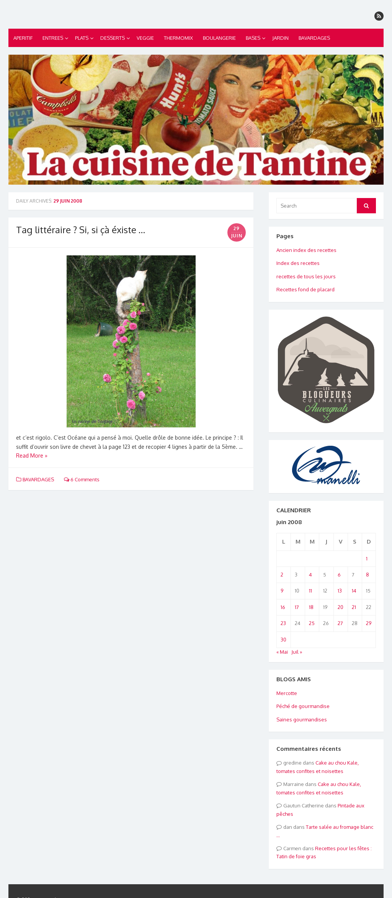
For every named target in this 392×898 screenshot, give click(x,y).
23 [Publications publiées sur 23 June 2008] (283, 623)
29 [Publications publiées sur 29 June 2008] (368, 623)
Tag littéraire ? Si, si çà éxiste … (80, 229)
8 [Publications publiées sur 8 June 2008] (367, 575)
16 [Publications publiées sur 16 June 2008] (283, 607)
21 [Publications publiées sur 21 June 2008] (354, 607)
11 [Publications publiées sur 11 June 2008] (310, 591)
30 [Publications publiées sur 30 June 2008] (283, 640)
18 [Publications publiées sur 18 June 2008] (311, 607)
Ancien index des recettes (306, 250)
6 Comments (82, 479)
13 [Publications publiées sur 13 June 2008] (340, 591)
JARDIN (280, 38)
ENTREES (52, 38)
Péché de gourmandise (303, 706)
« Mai (282, 652)
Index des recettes (298, 263)
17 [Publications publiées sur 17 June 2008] (297, 607)
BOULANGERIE (219, 38)
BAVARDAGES (314, 38)
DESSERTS (112, 38)
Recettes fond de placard (305, 289)
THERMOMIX (178, 38)
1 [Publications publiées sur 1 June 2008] (367, 558)
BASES (253, 38)
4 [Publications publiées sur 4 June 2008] (310, 575)
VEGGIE (145, 38)
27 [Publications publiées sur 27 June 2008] (340, 623)
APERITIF (23, 38)
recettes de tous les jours (306, 276)
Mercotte (286, 693)
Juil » (296, 652)
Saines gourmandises (301, 719)
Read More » (31, 455)
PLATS (81, 38)
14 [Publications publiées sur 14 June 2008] (354, 591)
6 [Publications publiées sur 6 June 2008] (339, 575)
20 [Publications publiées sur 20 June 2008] (340, 607)
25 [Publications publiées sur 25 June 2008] (312, 623)
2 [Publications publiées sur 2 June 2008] (282, 575)
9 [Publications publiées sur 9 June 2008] (282, 591)
